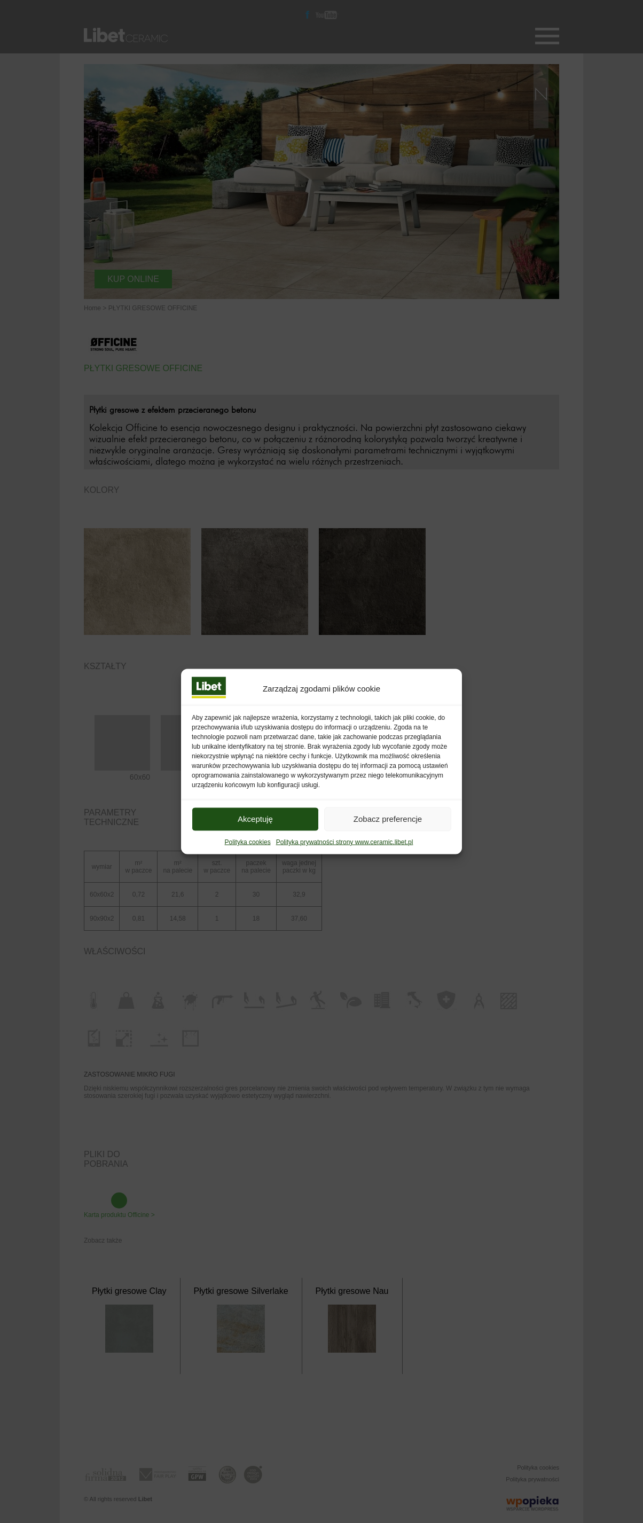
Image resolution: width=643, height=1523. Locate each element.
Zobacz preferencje (388, 832)
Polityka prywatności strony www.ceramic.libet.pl (344, 856)
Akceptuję (255, 832)
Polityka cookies (248, 856)
